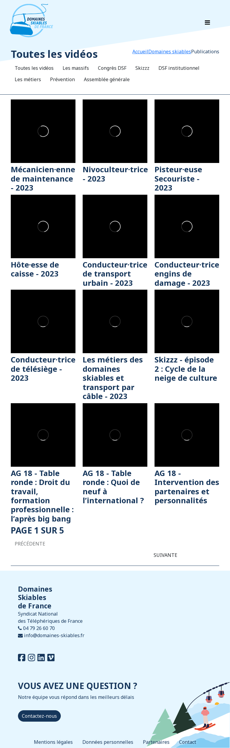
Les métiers (28, 79)
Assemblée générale (107, 79)
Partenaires (156, 742)
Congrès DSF (112, 68)
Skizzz (142, 68)
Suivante (165, 555)
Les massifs (76, 68)
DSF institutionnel (178, 68)
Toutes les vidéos (34, 68)
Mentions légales (53, 742)
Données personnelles (107, 742)
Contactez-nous (39, 716)
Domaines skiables (169, 51)
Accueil (140, 51)
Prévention (62, 79)
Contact (187, 742)
